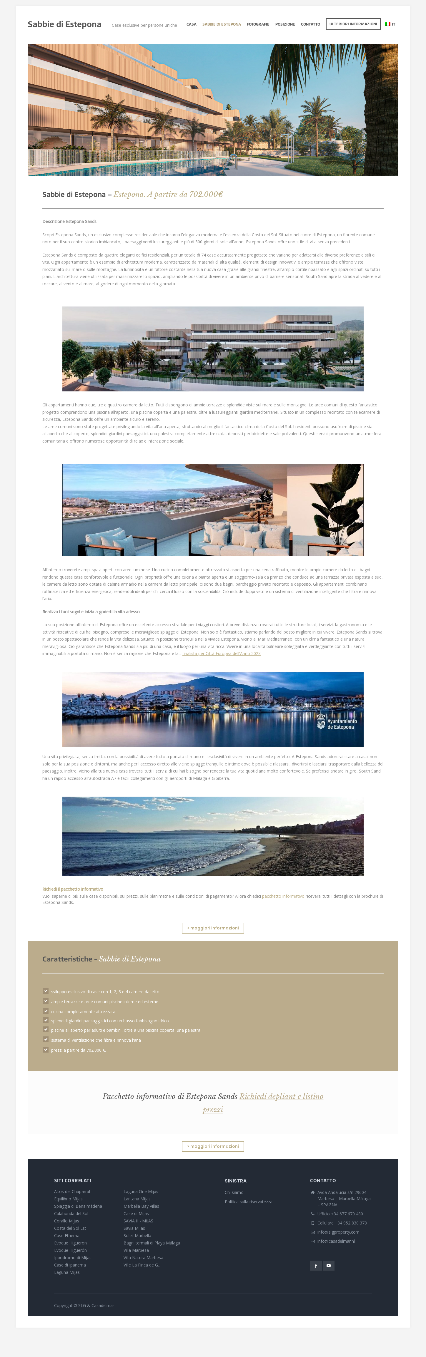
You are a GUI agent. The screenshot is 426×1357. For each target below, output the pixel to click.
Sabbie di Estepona (221, 25)
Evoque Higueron (70, 1243)
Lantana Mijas (137, 1199)
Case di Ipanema (70, 1265)
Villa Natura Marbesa (143, 1257)
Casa (192, 25)
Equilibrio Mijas (68, 1199)
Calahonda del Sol (71, 1213)
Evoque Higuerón (70, 1250)
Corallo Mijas (66, 1221)
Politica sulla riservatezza (248, 1201)
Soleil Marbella (137, 1235)
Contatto (310, 25)
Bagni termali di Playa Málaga (152, 1243)
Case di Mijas (136, 1213)
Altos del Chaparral (72, 1191)
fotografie (258, 25)
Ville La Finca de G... (142, 1265)
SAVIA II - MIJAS (138, 1221)
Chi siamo (234, 1192)
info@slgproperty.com (338, 1232)
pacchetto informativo (283, 896)
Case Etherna (66, 1235)
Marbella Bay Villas (141, 1206)
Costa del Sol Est (70, 1228)
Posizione (285, 25)
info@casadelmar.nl (336, 1241)
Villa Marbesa (136, 1250)
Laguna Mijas (67, 1272)
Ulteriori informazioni (353, 24)
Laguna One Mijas (141, 1191)
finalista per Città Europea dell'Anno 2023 (221, 653)
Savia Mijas (134, 1228)
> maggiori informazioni (213, 928)
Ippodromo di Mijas (72, 1257)
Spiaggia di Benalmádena (78, 1206)
